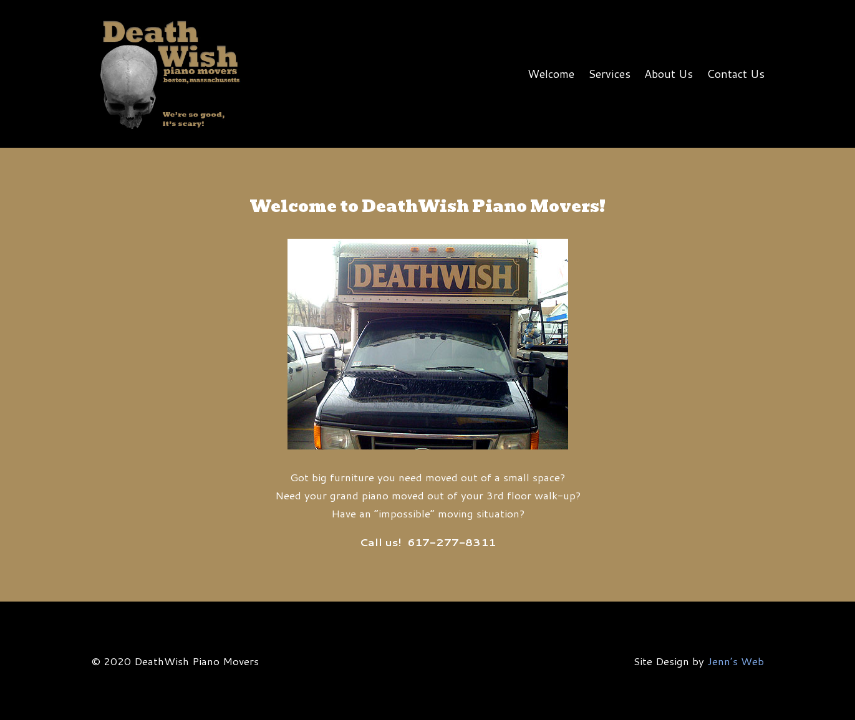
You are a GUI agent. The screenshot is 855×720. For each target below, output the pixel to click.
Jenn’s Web (735, 660)
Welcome (551, 73)
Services (609, 73)
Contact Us (736, 73)
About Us (668, 73)
